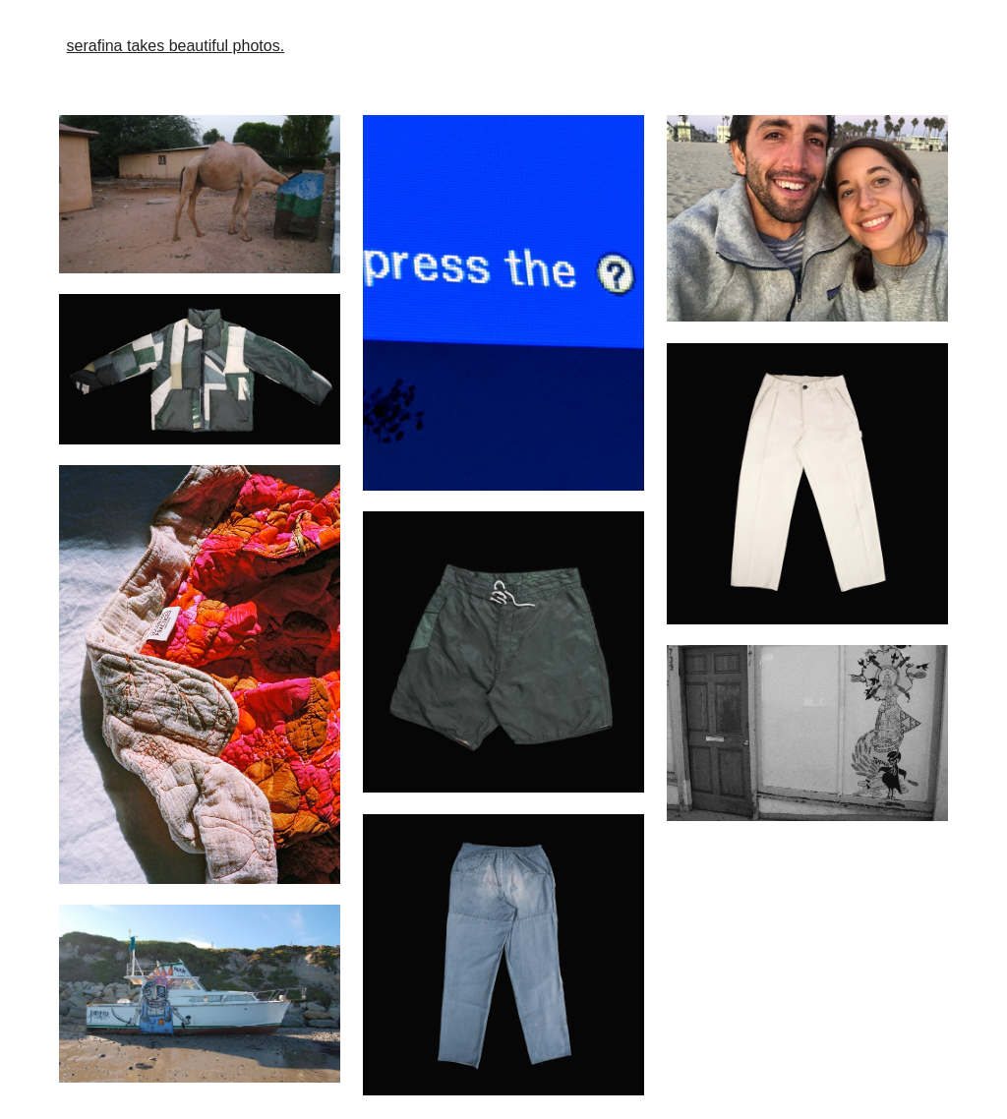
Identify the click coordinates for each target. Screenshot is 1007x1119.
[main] (504, 46)
